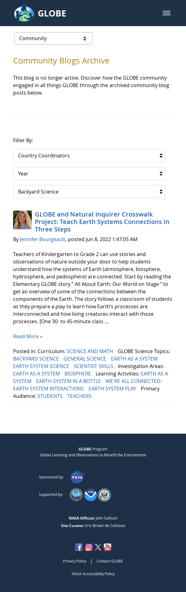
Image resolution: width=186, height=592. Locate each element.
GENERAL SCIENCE (85, 358)
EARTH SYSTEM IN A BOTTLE (69, 381)
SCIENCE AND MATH (90, 351)
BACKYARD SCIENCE (36, 358)
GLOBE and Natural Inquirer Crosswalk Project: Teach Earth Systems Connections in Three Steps (102, 221)
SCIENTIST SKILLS (94, 366)
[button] (167, 13)
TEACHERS (80, 396)
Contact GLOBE (110, 560)
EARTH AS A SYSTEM (135, 358)
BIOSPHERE (78, 373)
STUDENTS (50, 396)
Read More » (27, 336)
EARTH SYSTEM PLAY (112, 388)
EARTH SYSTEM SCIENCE (41, 366)
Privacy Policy (74, 560)
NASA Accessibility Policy (93, 573)
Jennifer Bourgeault (42, 239)
